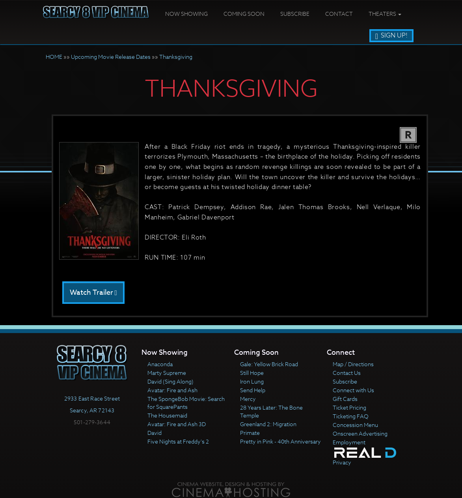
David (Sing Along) (170, 381)
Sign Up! (391, 35)
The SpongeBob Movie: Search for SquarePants (186, 402)
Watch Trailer (93, 292)
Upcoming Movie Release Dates (111, 56)
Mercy (248, 399)
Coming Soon (244, 13)
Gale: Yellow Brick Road (269, 364)
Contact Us (347, 372)
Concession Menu (355, 425)
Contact (339, 13)
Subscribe (294, 13)
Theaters (385, 13)
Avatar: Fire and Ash (172, 390)
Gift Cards (345, 399)
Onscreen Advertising (360, 433)
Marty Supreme (166, 372)
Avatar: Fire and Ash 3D (176, 424)
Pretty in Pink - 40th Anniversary (280, 441)
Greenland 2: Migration (268, 424)
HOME (54, 56)
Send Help (252, 390)
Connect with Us (353, 390)
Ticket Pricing (349, 407)
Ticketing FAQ (351, 416)
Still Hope (252, 372)
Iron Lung (252, 381)
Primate (250, 432)
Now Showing (186, 13)
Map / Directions (353, 364)
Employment (349, 442)
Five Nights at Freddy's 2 (178, 441)
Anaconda (160, 364)
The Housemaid (167, 415)
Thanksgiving (175, 56)
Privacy (342, 462)
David (154, 432)
